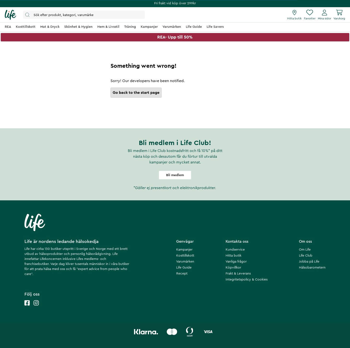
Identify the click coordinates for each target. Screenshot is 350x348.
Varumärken (185, 261)
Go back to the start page (136, 93)
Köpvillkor (233, 267)
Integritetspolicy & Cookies (247, 279)
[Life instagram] (36, 307)
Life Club (305, 255)
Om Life (305, 249)
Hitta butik (233, 255)
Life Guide (184, 267)
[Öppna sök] (84, 15)
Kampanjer (184, 249)
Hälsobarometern (312, 267)
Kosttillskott (185, 255)
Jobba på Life (309, 261)
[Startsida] (10, 15)
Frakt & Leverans (238, 273)
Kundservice (235, 249)
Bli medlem (175, 175)
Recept (181, 273)
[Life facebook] (27, 307)
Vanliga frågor (236, 261)
